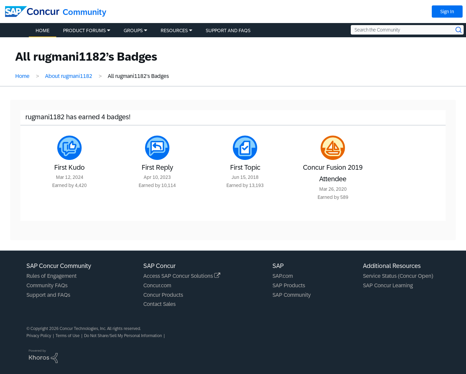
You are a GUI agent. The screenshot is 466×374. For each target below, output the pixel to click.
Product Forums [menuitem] (84, 30)
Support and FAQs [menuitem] (228, 30)
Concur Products (163, 295)
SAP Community (291, 295)
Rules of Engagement (51, 276)
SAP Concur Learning (388, 285)
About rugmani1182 (68, 76)
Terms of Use (68, 335)
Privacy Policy (38, 335)
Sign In (447, 11)
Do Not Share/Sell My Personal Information (123, 335)
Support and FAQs (48, 295)
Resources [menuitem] (174, 30)
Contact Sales (159, 304)
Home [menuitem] (42, 30)
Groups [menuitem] (133, 30)
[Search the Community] (407, 30)
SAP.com (282, 276)
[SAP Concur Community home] (32, 11)
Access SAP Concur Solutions (181, 276)
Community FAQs (46, 285)
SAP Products (288, 285)
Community (84, 12)
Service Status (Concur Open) (398, 276)
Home (22, 76)
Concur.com (157, 285)
